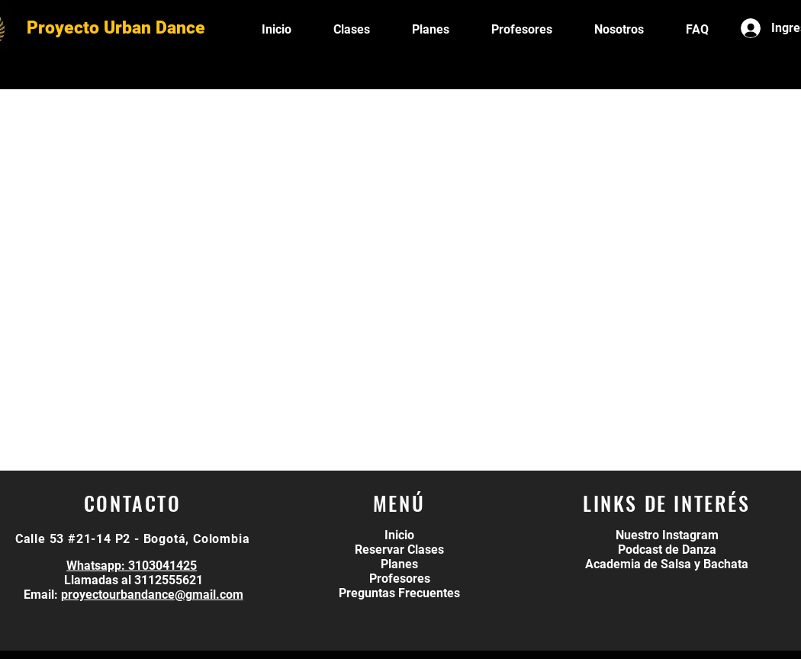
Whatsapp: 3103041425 (131, 565)
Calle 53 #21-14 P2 (72, 539)
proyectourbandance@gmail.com (152, 594)
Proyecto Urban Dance (116, 28)
